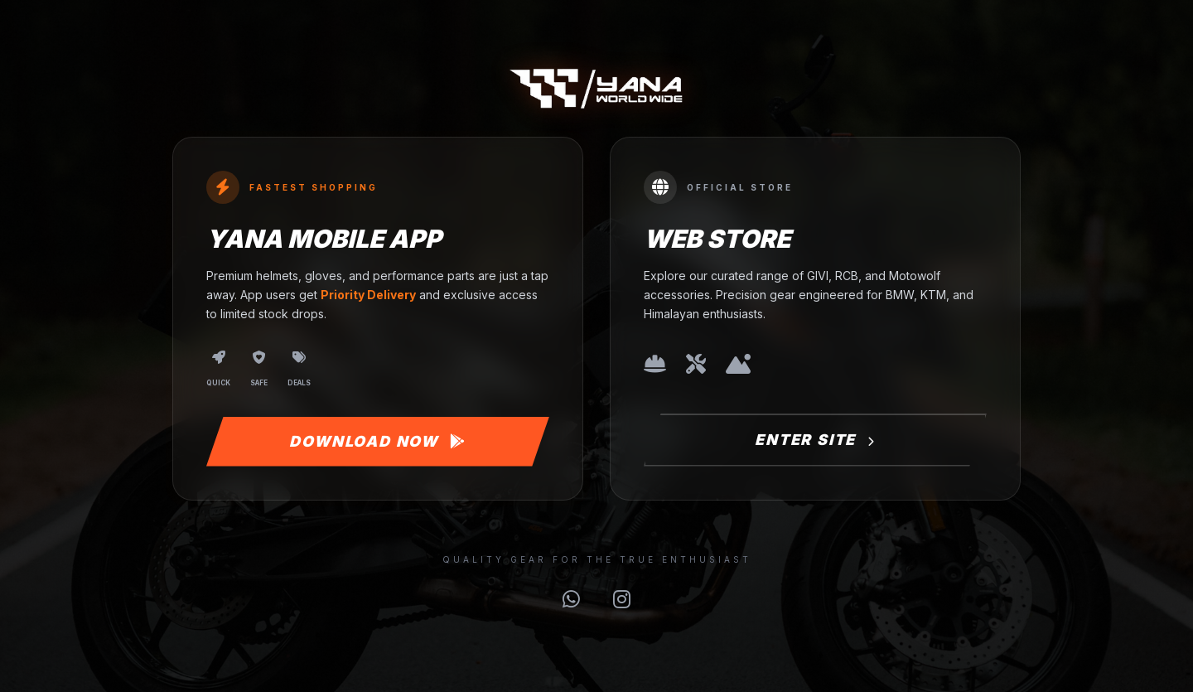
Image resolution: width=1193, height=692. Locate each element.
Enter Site (815, 439)
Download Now (377, 441)
